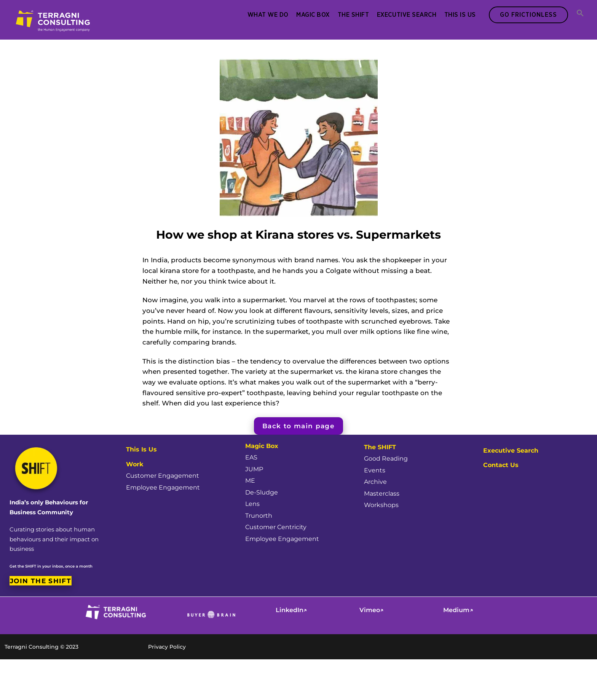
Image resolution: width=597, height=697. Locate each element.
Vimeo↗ (372, 610)
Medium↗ (459, 610)
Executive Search (405, 14)
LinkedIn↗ (292, 610)
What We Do (266, 14)
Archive (376, 477)
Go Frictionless (527, 14)
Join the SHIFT (40, 579)
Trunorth (259, 513)
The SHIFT (352, 14)
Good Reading (387, 452)
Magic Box (312, 14)
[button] (579, 13)
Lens (252, 501)
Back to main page (298, 420)
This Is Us (459, 14)
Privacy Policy (168, 643)
